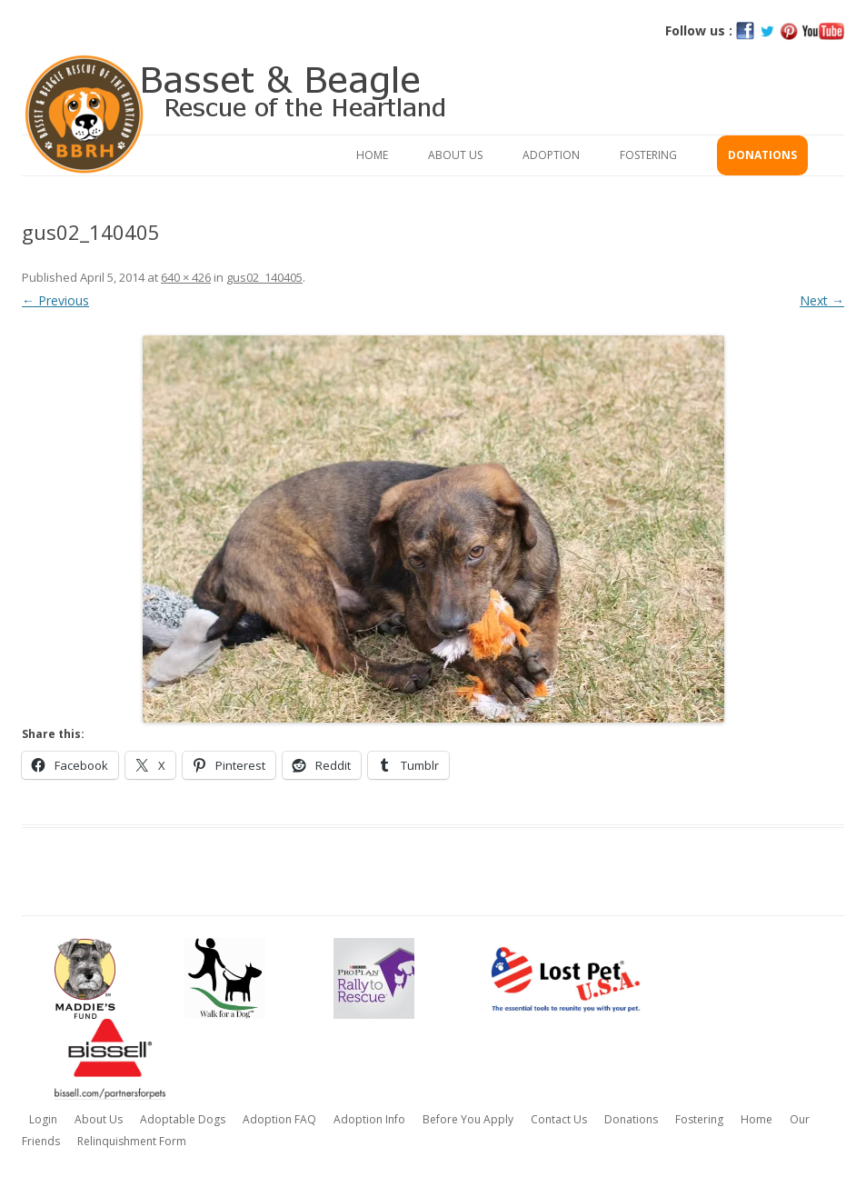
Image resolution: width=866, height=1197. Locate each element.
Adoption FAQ (279, 1119)
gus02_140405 (264, 277)
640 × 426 (186, 277)
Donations (762, 155)
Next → (822, 300)
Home (372, 155)
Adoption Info (369, 1119)
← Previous (55, 300)
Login (43, 1119)
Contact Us (559, 1119)
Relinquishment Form (131, 1141)
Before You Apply (468, 1119)
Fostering (648, 155)
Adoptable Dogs (182, 1119)
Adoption (551, 155)
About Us (455, 155)
